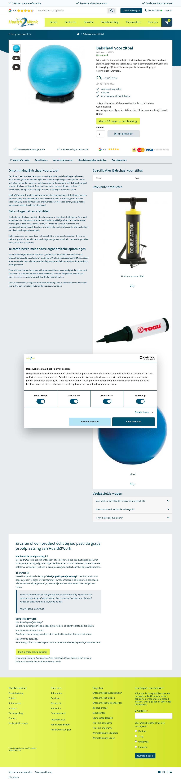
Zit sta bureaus (100, 707)
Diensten (89, 22)
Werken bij (56, 703)
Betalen (12, 698)
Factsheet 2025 (58, 719)
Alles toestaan (133, 421)
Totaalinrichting (110, 22)
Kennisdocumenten (60, 724)
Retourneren (15, 703)
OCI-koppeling (16, 713)
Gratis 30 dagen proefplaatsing (118, 121)
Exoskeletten (99, 712)
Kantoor (142, 731)
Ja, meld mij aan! (145, 755)
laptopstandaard (69, 257)
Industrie (142, 746)
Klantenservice (18, 688)
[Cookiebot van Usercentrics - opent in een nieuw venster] (142, 358)
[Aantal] (100, 133)
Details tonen (142, 412)
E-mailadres (141, 710)
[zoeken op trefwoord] (71, 10)
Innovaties (56, 708)
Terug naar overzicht (20, 34)
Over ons (153, 22)
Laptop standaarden (103, 717)
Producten (70, 22)
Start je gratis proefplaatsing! (32, 651)
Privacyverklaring (43, 772)
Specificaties (41, 159)
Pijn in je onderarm (102, 727)
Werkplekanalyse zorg (104, 737)
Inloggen (13, 708)
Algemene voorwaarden (20, 772)
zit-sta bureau (46, 257)
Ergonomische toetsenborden (107, 702)
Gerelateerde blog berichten (92, 159)
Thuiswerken (133, 22)
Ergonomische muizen (104, 697)
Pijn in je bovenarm (102, 722)
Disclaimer (14, 777)
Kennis (53, 22)
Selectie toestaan (90, 421)
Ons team (55, 698)
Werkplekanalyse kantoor (105, 732)
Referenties (56, 693)
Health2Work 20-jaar (61, 729)
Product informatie (20, 159)
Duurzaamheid (58, 713)
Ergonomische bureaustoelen (107, 692)
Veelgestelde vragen (63, 159)
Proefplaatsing (119, 159)
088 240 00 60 (154, 10)
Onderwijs (143, 741)
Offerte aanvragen (131, 10)
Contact (168, 10)
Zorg (140, 736)
